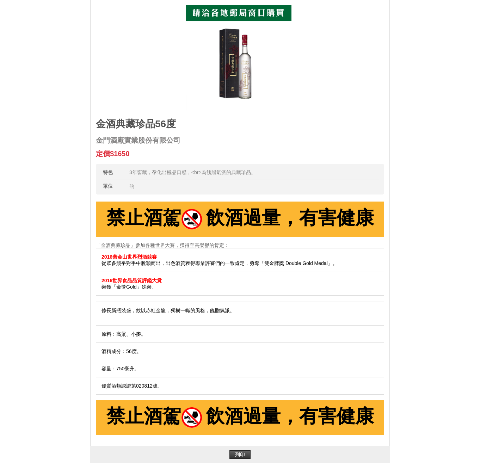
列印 (240, 454)
